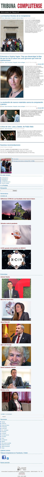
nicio (42, 9)
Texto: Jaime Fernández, (7, 128)
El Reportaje (4, 426)
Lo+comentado (9, 414)
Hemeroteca (4, 193)
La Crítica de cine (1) (6, 181)
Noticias (3, 422)
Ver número (16, 159)
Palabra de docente (6, 444)
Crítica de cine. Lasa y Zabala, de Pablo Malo (16, 127)
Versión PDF (41, 64)
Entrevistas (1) (5, 179)
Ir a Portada (4, 185)
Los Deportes (4, 439)
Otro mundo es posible (6, 443)
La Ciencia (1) (4, 180)
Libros (3, 438)
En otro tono (4, 428)
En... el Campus (5, 430)
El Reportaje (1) (5, 177)
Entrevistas (3, 274)
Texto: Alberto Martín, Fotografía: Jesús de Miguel (12, 18)
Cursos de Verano (5, 425)
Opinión (3, 441)
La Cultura (4, 436)
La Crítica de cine (5, 435)
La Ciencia (4, 433)
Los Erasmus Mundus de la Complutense (15, 16)
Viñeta (3, 448)
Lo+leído (3, 414)
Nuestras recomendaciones (10, 145)
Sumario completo (5, 183)
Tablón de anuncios (6, 446)
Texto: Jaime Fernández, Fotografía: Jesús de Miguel (13, 62)
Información (22, 474)
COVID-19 (3, 196)
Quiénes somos (5, 450)
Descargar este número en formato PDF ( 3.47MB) (24, 161)
